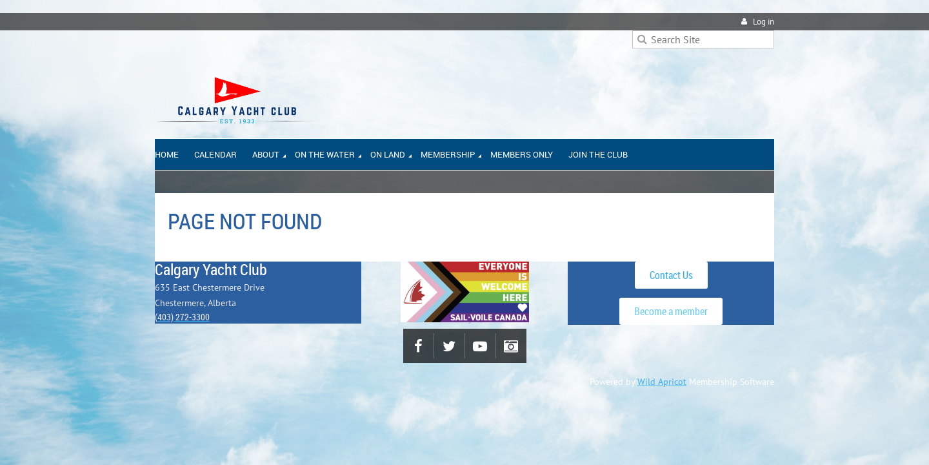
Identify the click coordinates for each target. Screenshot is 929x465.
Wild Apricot (661, 382)
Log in (763, 21)
